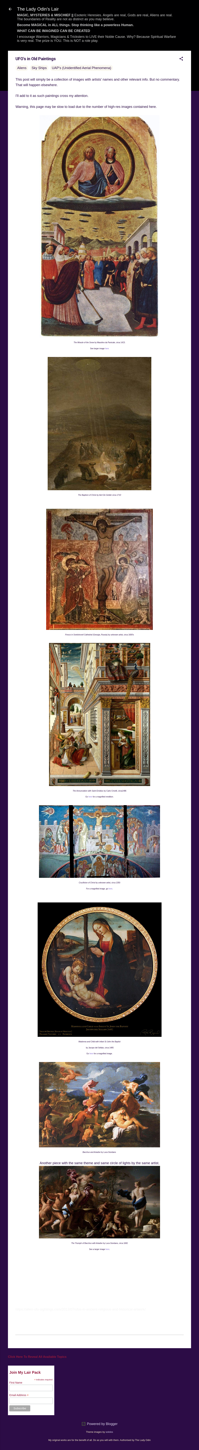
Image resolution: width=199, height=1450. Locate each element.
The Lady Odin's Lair (38, 9)
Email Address (19, 1395)
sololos (109, 1432)
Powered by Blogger (99, 1424)
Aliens (21, 68)
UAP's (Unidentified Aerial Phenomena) (81, 68)
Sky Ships (39, 68)
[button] (181, 59)
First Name (15, 1382)
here (107, 349)
